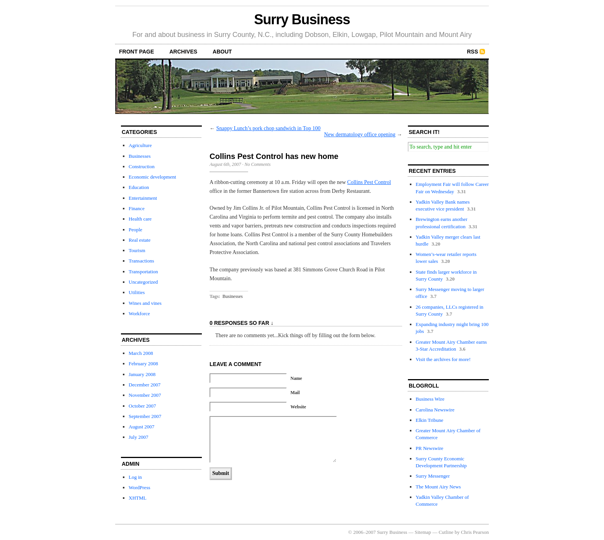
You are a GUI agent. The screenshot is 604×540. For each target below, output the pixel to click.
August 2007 (141, 427)
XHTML (137, 498)
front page (136, 51)
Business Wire (430, 399)
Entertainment (143, 198)
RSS (472, 51)
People (135, 229)
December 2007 (145, 385)
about (222, 51)
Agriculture (140, 145)
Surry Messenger (433, 476)
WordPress (139, 487)
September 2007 (145, 416)
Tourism (137, 250)
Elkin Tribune (429, 420)
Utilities (137, 292)
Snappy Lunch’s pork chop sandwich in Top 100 (268, 128)
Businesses (140, 156)
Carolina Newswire (435, 410)
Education (139, 187)
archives (183, 51)
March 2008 (141, 353)
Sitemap (423, 532)
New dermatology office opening (359, 134)
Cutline (446, 532)
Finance (136, 208)
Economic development (152, 177)
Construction (141, 166)
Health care (140, 219)
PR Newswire (429, 448)
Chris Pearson (475, 532)
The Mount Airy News (438, 487)
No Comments (258, 164)
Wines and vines (145, 303)
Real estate (140, 240)
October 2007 (142, 406)
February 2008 (143, 363)
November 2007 (145, 395)
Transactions (141, 261)
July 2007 (138, 437)
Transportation (143, 271)
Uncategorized (143, 282)
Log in (135, 477)
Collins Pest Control (369, 182)
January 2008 (142, 374)
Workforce (139, 313)
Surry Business (302, 19)
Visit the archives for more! (443, 359)
